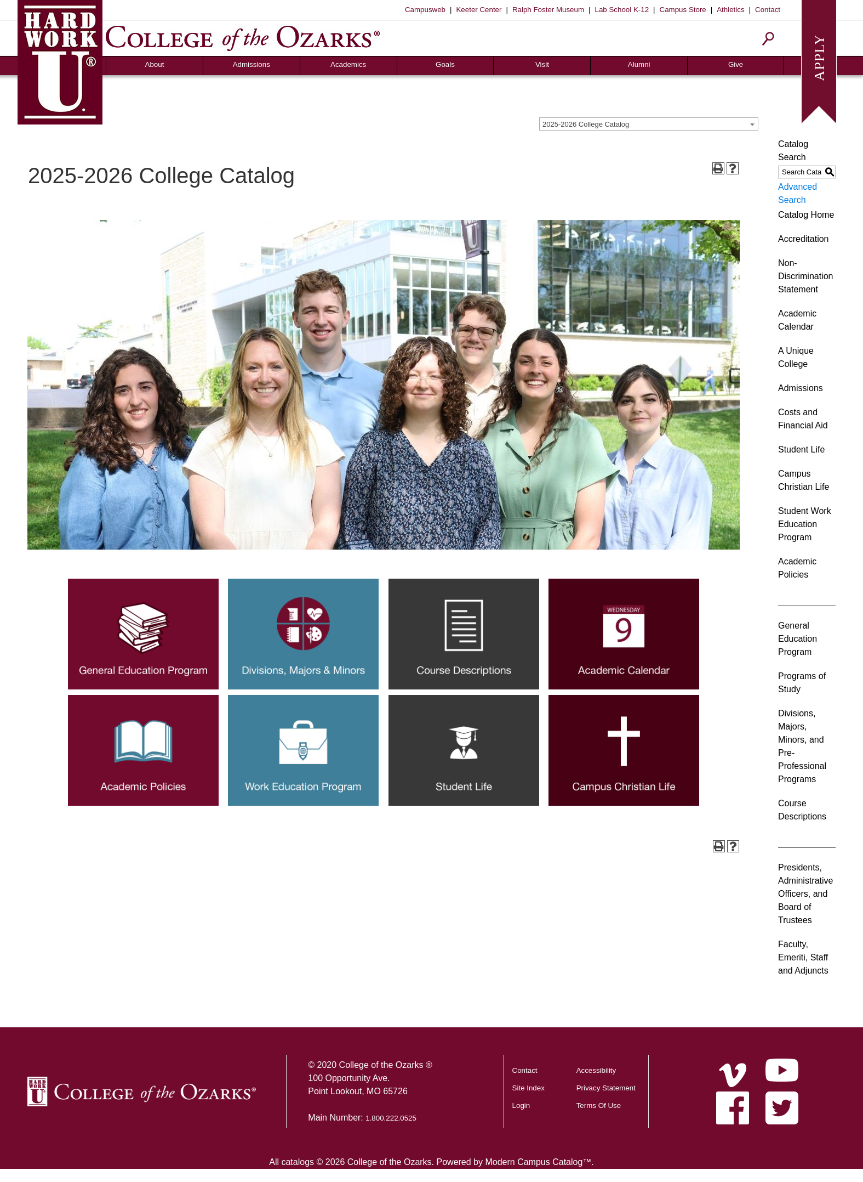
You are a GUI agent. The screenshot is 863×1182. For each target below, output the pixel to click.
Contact (767, 9)
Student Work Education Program (804, 524)
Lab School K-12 (622, 9)
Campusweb (425, 9)
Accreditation (803, 239)
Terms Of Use (598, 1105)
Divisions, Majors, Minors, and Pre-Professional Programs (802, 746)
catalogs (297, 1162)
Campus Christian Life (803, 480)
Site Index (528, 1088)
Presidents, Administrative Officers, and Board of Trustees (805, 894)
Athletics (730, 9)
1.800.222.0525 (390, 1118)
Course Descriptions (802, 810)
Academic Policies (797, 568)
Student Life (801, 449)
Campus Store (683, 9)
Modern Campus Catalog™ (538, 1162)
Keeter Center (478, 9)
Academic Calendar (797, 320)
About (154, 64)
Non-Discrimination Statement (805, 276)
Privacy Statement (606, 1088)
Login (521, 1105)
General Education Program (797, 639)
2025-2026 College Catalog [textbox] (585, 124)
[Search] (768, 39)
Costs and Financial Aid (803, 419)
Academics (348, 64)
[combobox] (648, 124)
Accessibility (596, 1070)
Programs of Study (802, 682)
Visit (542, 64)
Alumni (639, 64)
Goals (445, 64)
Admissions (251, 64)
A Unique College (796, 357)
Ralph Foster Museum (548, 9)
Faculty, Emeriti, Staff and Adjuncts (803, 957)
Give (735, 64)
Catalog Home (806, 214)
